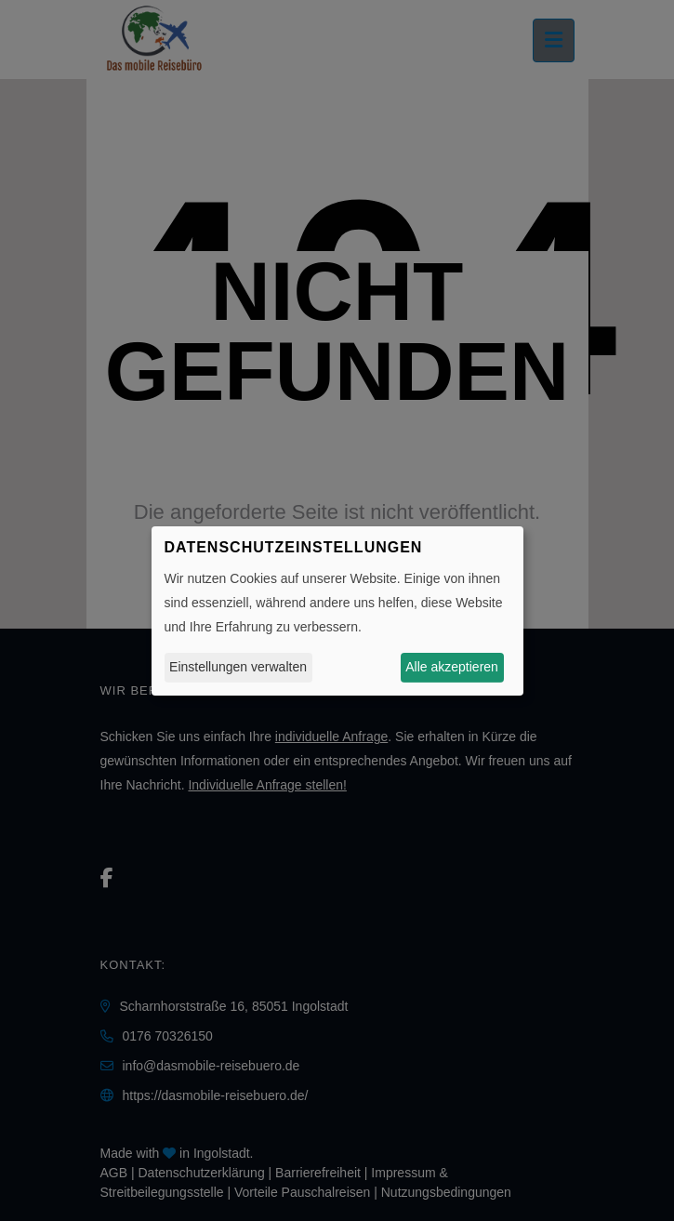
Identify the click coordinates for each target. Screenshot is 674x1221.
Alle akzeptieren (451, 666)
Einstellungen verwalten (238, 666)
